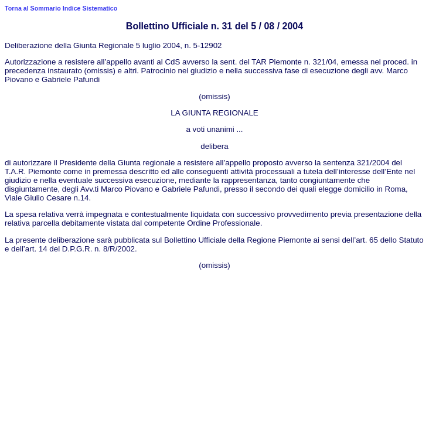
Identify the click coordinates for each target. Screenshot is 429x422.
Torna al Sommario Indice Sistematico (61, 8)
